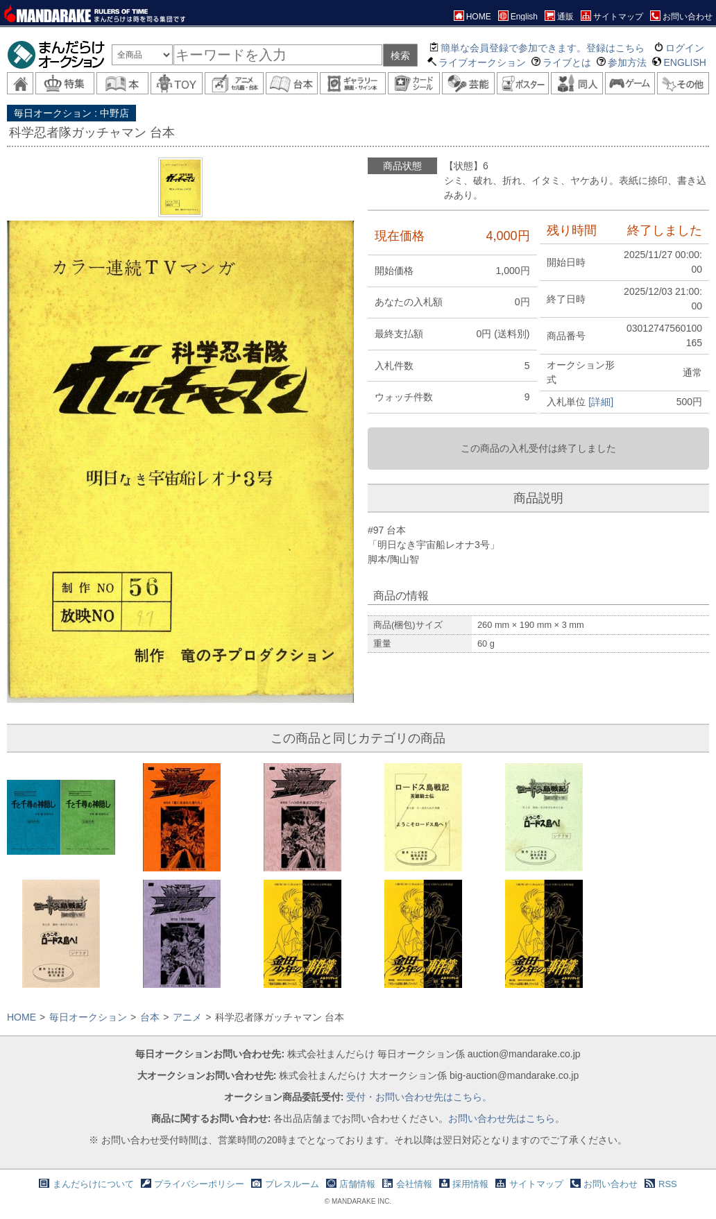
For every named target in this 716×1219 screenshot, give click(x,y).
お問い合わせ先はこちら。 (506, 1118)
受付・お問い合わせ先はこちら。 (419, 1096)
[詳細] (600, 401)
